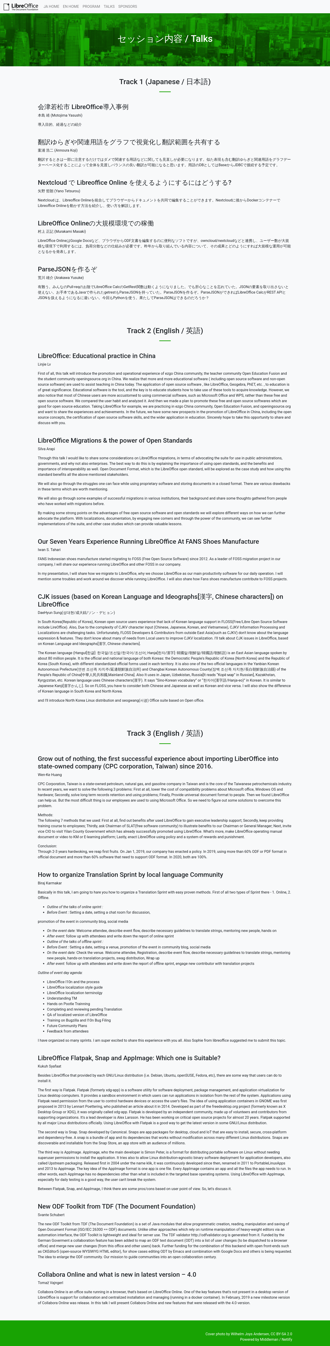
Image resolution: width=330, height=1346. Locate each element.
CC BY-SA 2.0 (281, 1334)
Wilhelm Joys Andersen (250, 1334)
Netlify (287, 1339)
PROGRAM (91, 6)
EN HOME (71, 6)
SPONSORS (127, 6)
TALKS (109, 6)
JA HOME (51, 6)
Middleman (269, 1339)
